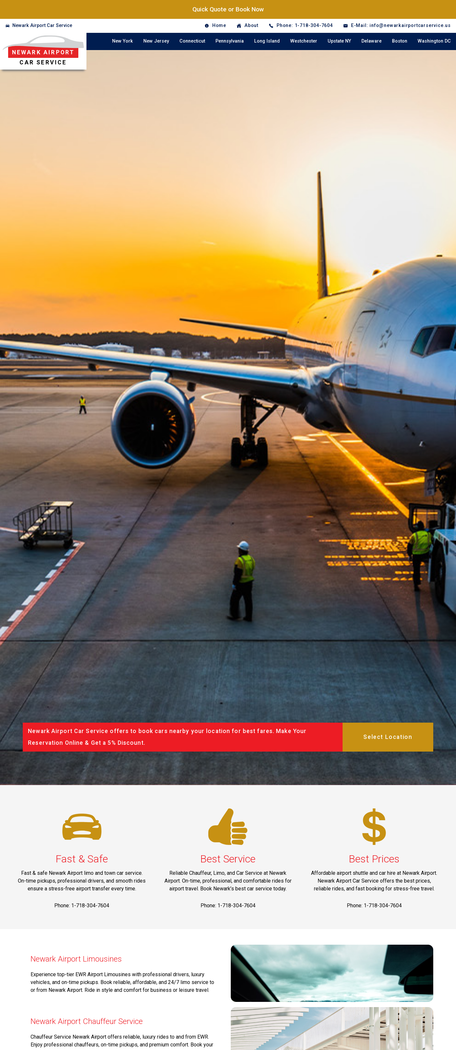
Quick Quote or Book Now (228, 9)
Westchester (303, 41)
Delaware (371, 41)
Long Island (267, 41)
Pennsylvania (229, 41)
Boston (399, 41)
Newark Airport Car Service (42, 25)
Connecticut (192, 41)
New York (122, 41)
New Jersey (156, 41)
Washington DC (434, 41)
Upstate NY (339, 41)
